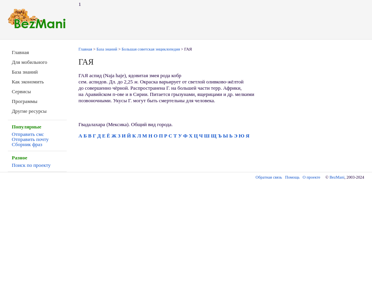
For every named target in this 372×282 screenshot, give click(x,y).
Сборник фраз (27, 144)
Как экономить (28, 82)
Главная (20, 52)
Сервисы (21, 91)
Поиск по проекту (31, 165)
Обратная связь (268, 177)
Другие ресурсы (29, 111)
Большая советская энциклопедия (151, 49)
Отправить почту (30, 139)
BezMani (337, 177)
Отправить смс (28, 134)
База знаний (25, 72)
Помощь (292, 177)
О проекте (311, 177)
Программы (24, 101)
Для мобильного (29, 62)
